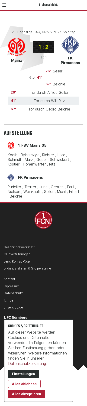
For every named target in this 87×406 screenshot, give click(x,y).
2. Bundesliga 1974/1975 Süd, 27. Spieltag (43, 32)
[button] (4, 5)
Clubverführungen (17, 254)
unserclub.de (13, 307)
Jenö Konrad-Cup (17, 261)
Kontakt (9, 279)
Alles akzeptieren (26, 394)
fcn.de (8, 300)
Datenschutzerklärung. (27, 363)
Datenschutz (13, 293)
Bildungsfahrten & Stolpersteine (27, 268)
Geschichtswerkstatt (19, 247)
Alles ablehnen (24, 384)
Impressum (11, 286)
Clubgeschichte (48, 5)
